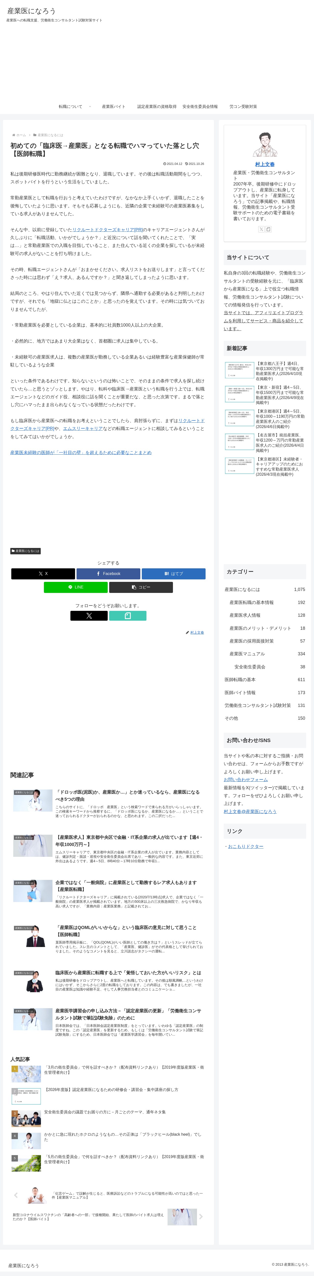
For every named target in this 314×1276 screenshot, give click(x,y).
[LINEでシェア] (76, 587)
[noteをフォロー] (114, 616)
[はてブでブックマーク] (174, 573)
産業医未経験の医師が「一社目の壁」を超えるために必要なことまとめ (81, 452)
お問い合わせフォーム (246, 779)
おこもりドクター (245, 846)
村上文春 (265, 164)
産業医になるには (25, 551)
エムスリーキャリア (83, 428)
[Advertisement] (157, 62)
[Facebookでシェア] (108, 573)
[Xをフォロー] (103, 616)
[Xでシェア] (43, 573)
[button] (141, 587)
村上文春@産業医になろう (250, 811)
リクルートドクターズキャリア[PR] (107, 229)
